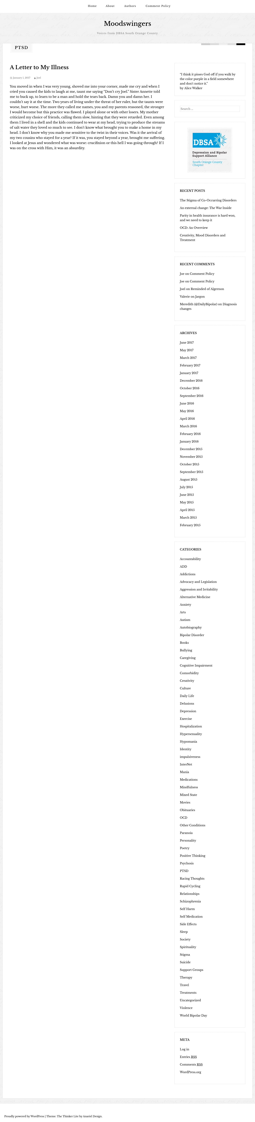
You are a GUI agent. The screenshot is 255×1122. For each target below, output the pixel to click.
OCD (183, 817)
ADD (183, 566)
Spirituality (188, 947)
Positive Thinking (192, 855)
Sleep (184, 932)
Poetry (184, 848)
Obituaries (187, 810)
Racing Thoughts (192, 878)
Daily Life (187, 696)
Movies (185, 802)
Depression (188, 711)
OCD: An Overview (194, 227)
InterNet (186, 764)
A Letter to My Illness (39, 67)
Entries (188, 1057)
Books (184, 642)
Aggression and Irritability (199, 589)
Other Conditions (192, 825)
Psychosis (187, 863)
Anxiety (185, 604)
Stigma (185, 954)
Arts (183, 612)
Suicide (185, 962)
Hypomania (188, 741)
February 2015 (190, 525)
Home (92, 6)
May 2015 (187, 502)
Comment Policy (158, 6)
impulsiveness (190, 757)
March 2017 (188, 358)
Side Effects (188, 924)
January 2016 (189, 441)
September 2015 (191, 472)
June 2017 (187, 342)
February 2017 (190, 365)
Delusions (187, 703)
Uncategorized (190, 1000)
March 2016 (188, 426)
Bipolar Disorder (192, 635)
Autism (185, 620)
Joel (38, 77)
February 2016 (190, 434)
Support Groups (191, 970)
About (110, 6)
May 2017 (187, 350)
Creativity (187, 680)
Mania (184, 772)
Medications (189, 779)
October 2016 (189, 388)
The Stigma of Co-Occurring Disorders (208, 200)
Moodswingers (127, 23)
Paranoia (186, 833)
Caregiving (188, 658)
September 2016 (191, 396)
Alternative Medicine (195, 597)
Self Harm (187, 909)
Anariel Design (92, 1116)
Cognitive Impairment (196, 665)
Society (185, 939)
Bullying (186, 650)
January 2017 (189, 373)
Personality (188, 840)
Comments (191, 1064)
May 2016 (187, 411)
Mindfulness (189, 787)
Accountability (190, 559)
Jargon (200, 296)
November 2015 (191, 456)
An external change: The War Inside (206, 208)
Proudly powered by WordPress (24, 1116)
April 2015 (187, 510)
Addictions (188, 574)
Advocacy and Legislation (198, 582)
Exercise (186, 719)
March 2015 (188, 517)
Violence (186, 1008)
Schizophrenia (190, 901)
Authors (130, 6)
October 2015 (189, 464)
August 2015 (188, 479)
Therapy (186, 977)
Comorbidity (189, 673)
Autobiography (191, 627)
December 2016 (191, 380)
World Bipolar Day (193, 1015)
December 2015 (191, 449)
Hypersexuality (191, 734)
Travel (184, 985)
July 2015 (186, 487)
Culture (185, 688)
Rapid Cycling (190, 886)
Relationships (190, 894)
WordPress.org (190, 1072)
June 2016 (187, 403)
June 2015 (187, 495)
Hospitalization (191, 726)
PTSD (184, 871)
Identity (185, 749)
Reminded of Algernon (207, 289)
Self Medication (191, 916)
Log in (184, 1049)
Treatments (188, 992)
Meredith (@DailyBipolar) (198, 304)
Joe (182, 274)
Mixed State (188, 795)
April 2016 (187, 418)
